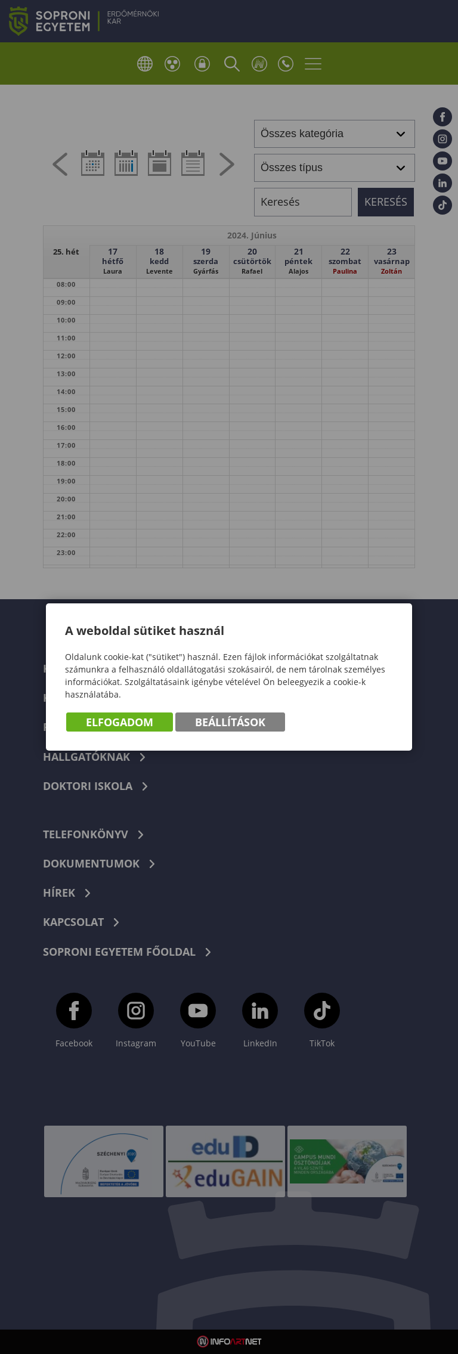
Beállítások (230, 722)
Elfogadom (119, 722)
